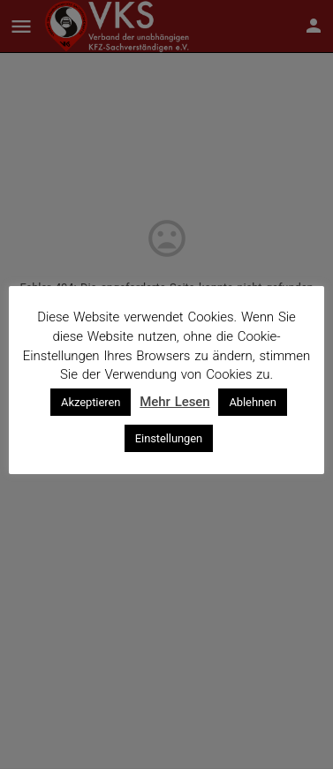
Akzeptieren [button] (90, 402)
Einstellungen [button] (168, 438)
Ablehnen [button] (252, 402)
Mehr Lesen (174, 402)
